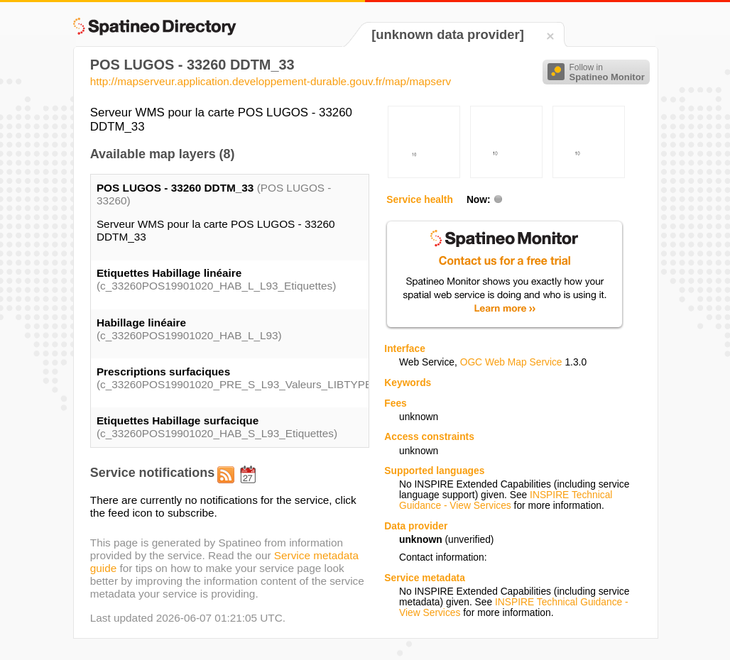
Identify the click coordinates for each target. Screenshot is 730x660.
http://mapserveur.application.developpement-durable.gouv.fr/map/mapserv (270, 81)
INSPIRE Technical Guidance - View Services (505, 500)
